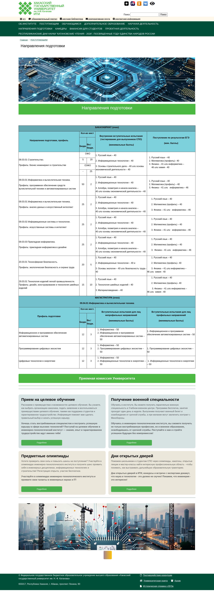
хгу (24, 19)
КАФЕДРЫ (64, 29)
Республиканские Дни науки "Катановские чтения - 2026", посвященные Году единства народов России (91, 35)
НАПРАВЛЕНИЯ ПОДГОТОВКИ (36, 29)
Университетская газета (154, 582)
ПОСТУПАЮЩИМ (52, 24)
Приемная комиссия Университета (107, 380)
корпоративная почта (98, 19)
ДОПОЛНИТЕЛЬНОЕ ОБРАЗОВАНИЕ (112, 24)
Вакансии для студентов (91, 29)
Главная (24, 41)
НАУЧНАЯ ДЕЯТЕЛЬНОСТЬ (154, 24)
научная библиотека (71, 19)
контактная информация (126, 19)
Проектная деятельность (130, 29)
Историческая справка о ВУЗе (157, 588)
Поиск (127, 14)
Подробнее (42, 444)
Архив (176, 582)
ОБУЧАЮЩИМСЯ (76, 24)
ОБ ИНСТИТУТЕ (28, 24)
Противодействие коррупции (156, 577)
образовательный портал (42, 19)
